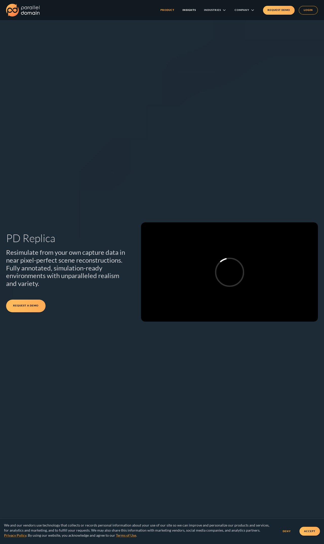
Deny (286, 531)
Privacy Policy (15, 535)
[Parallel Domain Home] (22, 10)
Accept (309, 531)
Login (308, 10)
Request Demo (279, 10)
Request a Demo (26, 306)
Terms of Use (126, 535)
